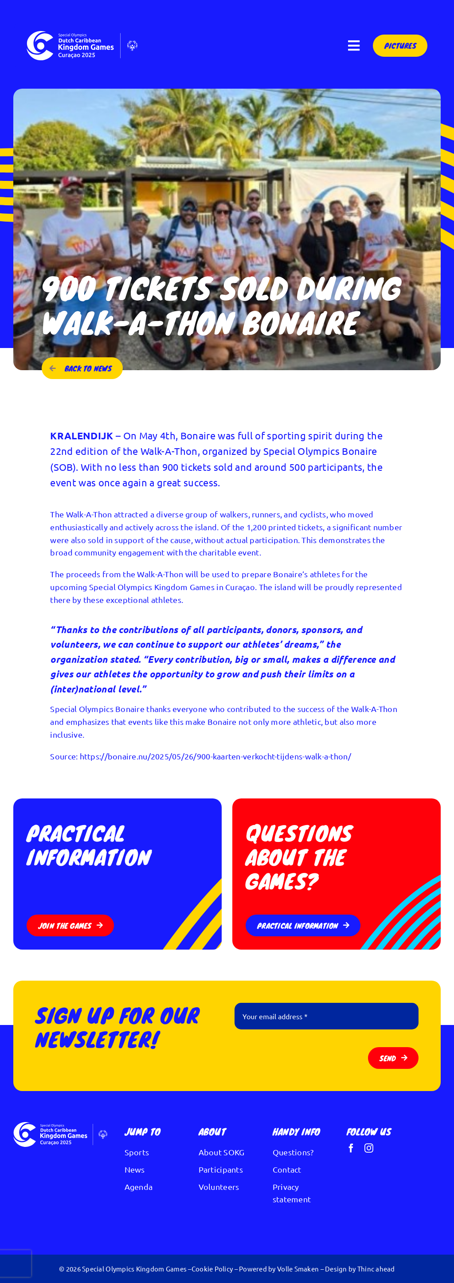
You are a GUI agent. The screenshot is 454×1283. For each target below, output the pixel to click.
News (135, 1169)
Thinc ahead (376, 1268)
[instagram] (368, 1148)
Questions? (293, 1152)
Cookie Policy (212, 1268)
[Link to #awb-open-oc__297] (354, 45)
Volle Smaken (298, 1268)
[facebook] (351, 1148)
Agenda (139, 1186)
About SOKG (222, 1152)
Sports (137, 1152)
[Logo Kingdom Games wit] (82, 34)
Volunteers (219, 1186)
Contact (287, 1169)
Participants (221, 1169)
